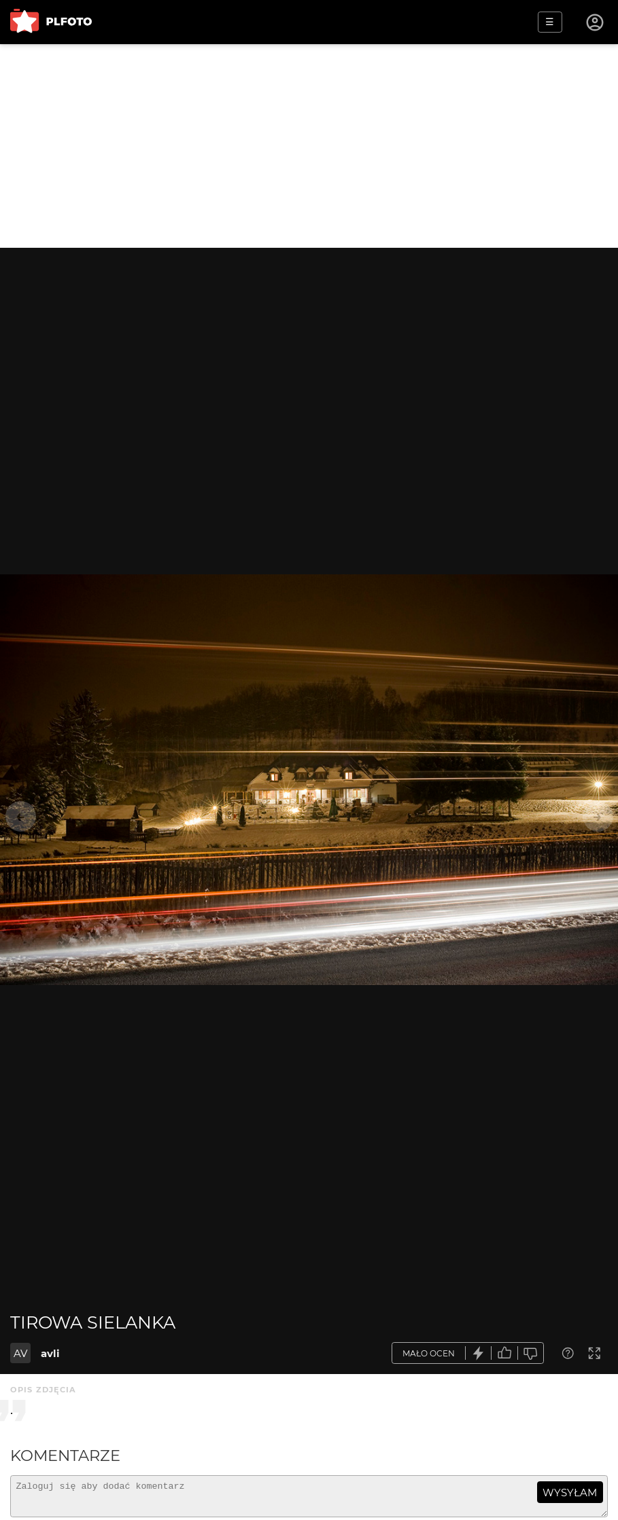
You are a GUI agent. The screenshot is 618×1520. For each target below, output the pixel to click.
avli (50, 1353)
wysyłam (570, 1492)
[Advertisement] (309, 146)
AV (20, 1353)
